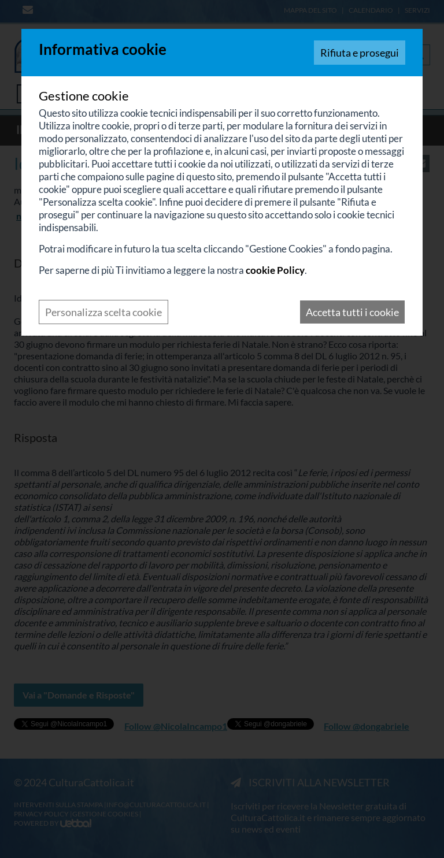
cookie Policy (275, 270)
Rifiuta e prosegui (359, 52)
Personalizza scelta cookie (103, 312)
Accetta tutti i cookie (352, 312)
